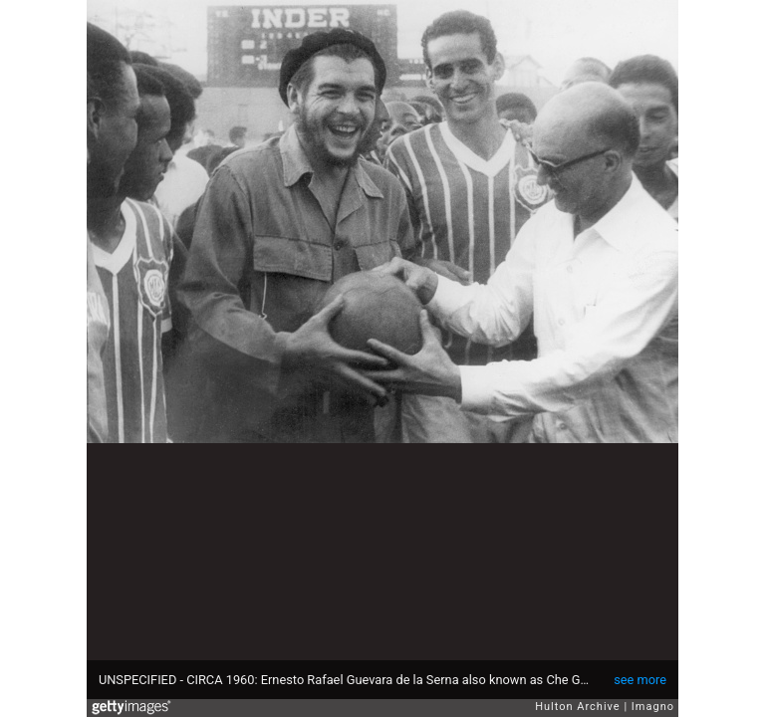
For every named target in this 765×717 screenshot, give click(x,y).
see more (640, 679)
